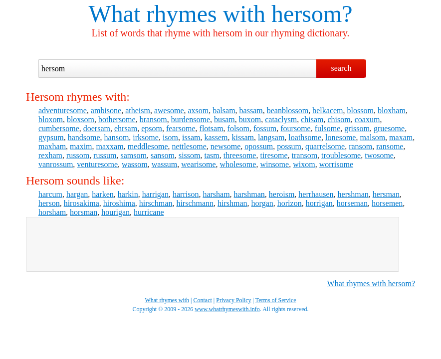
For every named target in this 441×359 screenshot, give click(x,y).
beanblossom (288, 110)
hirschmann (195, 203)
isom (170, 137)
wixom (304, 164)
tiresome (273, 155)
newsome (225, 146)
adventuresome (62, 110)
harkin (128, 194)
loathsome (304, 137)
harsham (216, 194)
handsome (84, 137)
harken (103, 194)
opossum (258, 146)
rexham (50, 155)
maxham (52, 146)
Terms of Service (275, 300)
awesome (169, 110)
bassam (251, 110)
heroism (282, 194)
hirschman (156, 203)
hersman (386, 194)
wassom (135, 164)
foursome (295, 128)
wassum (165, 164)
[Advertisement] (212, 244)
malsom (372, 137)
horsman (83, 212)
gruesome (389, 128)
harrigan (155, 194)
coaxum (367, 119)
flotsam (211, 128)
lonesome (340, 137)
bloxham (392, 110)
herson (49, 203)
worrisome (336, 164)
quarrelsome (325, 146)
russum (104, 155)
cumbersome (58, 128)
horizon (289, 203)
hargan (77, 194)
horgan (262, 203)
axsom (198, 110)
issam (191, 137)
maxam (401, 137)
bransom (153, 119)
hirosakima (81, 203)
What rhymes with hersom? (371, 283)
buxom (250, 119)
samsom (133, 155)
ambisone (106, 110)
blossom (360, 110)
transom (305, 155)
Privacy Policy (233, 300)
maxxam (110, 146)
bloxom (50, 119)
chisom (339, 119)
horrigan (319, 203)
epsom (151, 128)
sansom (163, 155)
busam (224, 119)
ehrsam (125, 128)
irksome (146, 137)
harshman (249, 194)
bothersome (117, 119)
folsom (238, 128)
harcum (50, 194)
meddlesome (148, 146)
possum (289, 146)
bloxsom (80, 119)
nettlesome (189, 146)
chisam (312, 119)
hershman (353, 194)
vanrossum (55, 164)
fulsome (328, 128)
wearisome (198, 164)
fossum (264, 128)
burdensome (190, 119)
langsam (271, 137)
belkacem (327, 110)
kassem (215, 137)
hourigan (115, 212)
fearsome (181, 128)
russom (77, 155)
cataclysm (281, 119)
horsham (52, 212)
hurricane (149, 212)
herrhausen (315, 194)
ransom (360, 146)
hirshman (232, 203)
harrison (186, 194)
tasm (211, 155)
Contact (203, 300)
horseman (352, 203)
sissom (190, 155)
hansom (116, 137)
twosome (379, 155)
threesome (239, 155)
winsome (274, 164)
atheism (137, 110)
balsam (224, 110)
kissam (243, 137)
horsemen (387, 203)
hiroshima (119, 203)
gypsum (51, 137)
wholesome (238, 164)
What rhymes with (176, 13)
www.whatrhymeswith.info (227, 309)
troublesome (341, 155)
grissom (357, 128)
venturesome (97, 164)
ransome (389, 146)
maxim (81, 146)
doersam (96, 128)
